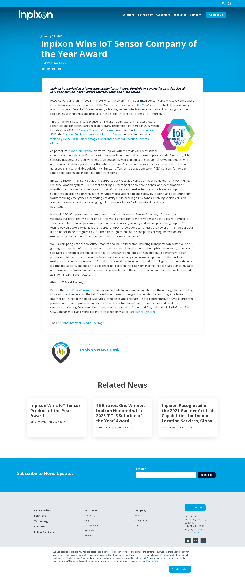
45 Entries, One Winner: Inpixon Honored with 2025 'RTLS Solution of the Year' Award (120, 413)
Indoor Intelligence (80, 151)
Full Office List (192, 532)
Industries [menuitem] (40, 526)
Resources (179, 14)
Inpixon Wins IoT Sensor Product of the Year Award (55, 410)
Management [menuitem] (141, 520)
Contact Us (216, 14)
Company (196, 14)
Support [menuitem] (88, 516)
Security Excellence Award (80, 134)
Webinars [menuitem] (89, 535)
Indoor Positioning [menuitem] (45, 532)
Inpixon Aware (111, 134)
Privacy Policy (152, 561)
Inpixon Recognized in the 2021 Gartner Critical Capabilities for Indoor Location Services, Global (188, 413)
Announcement (71, 323)
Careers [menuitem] (139, 525)
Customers (163, 14)
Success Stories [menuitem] (92, 525)
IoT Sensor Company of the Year (126, 105)
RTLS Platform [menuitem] (43, 510)
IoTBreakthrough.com (140, 312)
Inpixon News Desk (53, 63)
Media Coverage (93, 323)
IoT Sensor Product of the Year (94, 130)
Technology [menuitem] (41, 521)
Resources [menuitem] (90, 510)
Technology (145, 14)
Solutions (128, 14)
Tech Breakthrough (78, 290)
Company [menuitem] (140, 510)
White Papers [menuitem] (91, 531)
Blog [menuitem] (86, 520)
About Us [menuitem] (139, 516)
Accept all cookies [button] (180, 569)
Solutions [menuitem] (40, 516)
